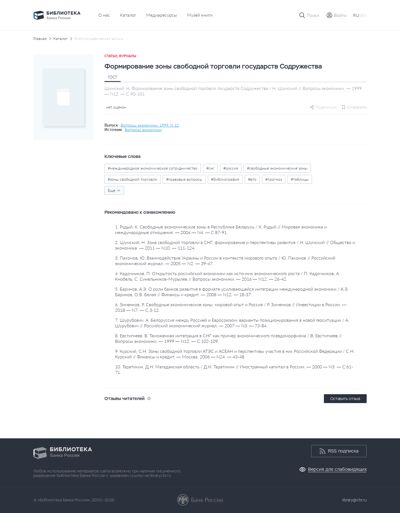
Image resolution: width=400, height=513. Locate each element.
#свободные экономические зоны (277, 168)
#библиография (225, 179)
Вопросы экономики (143, 129)
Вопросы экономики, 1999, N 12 (150, 125)
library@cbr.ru (354, 499)
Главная (40, 38)
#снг (210, 168)
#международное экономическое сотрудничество (153, 168)
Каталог (128, 14)
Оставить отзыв (345, 398)
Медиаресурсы (161, 14)
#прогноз (273, 179)
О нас (104, 14)
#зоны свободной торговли (132, 179)
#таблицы (300, 179)
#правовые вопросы (184, 179)
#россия (230, 168)
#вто (252, 179)
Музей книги (199, 14)
